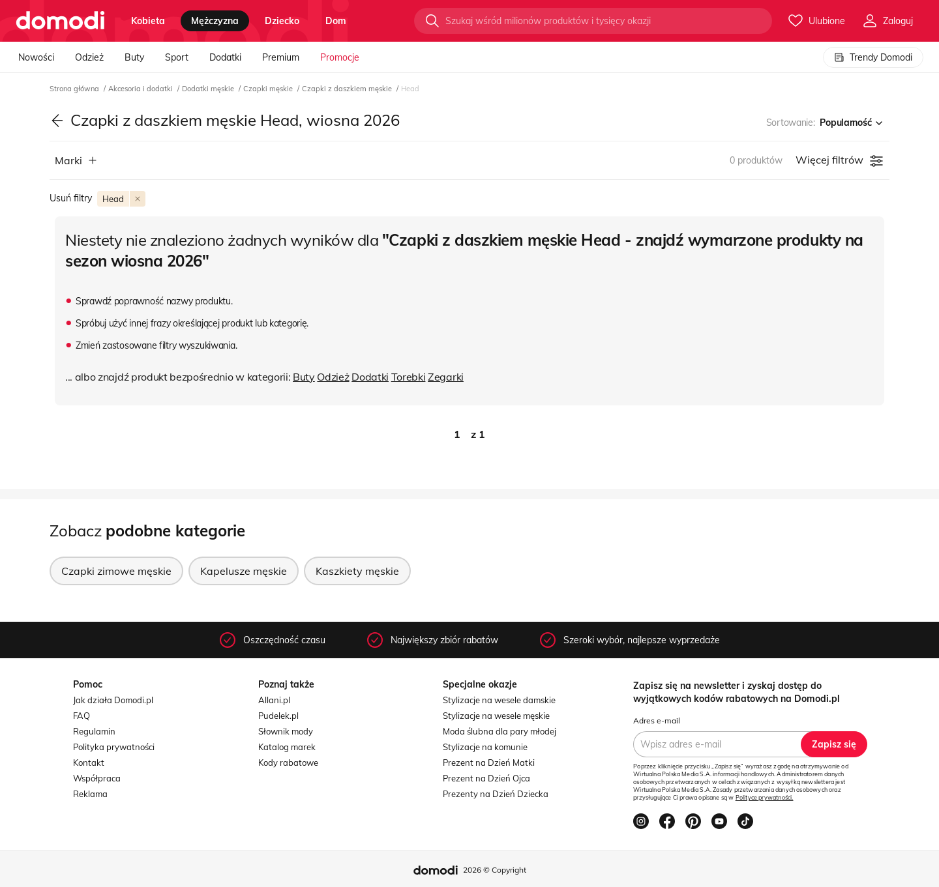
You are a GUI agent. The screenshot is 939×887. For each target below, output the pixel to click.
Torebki (408, 376)
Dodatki (225, 57)
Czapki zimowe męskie (116, 570)
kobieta (148, 21)
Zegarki (446, 376)
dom (335, 21)
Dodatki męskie (209, 88)
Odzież (89, 57)
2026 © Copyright (494, 870)
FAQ (81, 715)
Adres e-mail (656, 720)
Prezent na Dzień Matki (489, 762)
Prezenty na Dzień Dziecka (495, 794)
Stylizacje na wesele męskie (496, 715)
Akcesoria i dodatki (141, 88)
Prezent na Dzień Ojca (486, 778)
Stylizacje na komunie (485, 747)
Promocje (339, 57)
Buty (134, 57)
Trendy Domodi (873, 57)
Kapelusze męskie (243, 570)
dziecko (282, 21)
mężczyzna (215, 21)
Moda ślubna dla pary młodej (499, 731)
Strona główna (75, 88)
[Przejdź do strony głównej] (60, 21)
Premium (280, 57)
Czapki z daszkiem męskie (348, 88)
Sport (176, 57)
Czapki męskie (269, 88)
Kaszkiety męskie (357, 570)
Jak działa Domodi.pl (113, 700)
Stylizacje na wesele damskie (499, 700)
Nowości (36, 57)
